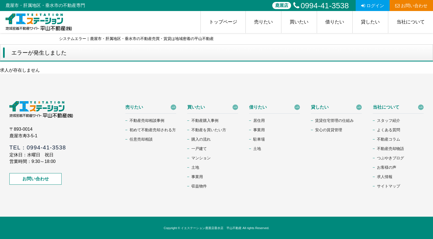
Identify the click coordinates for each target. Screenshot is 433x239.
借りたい (334, 22)
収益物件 (199, 186)
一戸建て (199, 148)
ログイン (372, 5)
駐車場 (259, 139)
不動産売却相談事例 (147, 120)
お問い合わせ (411, 5)
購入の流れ (201, 139)
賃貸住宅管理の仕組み (334, 120)
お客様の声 (386, 167)
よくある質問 (388, 130)
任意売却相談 (141, 139)
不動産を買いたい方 (208, 130)
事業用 (197, 176)
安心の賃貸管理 (328, 130)
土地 (195, 167)
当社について (411, 22)
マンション (201, 158)
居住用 (259, 120)
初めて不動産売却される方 (153, 130)
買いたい (299, 22)
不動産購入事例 (204, 120)
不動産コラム (388, 139)
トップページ (223, 22)
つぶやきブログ (390, 158)
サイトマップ (388, 186)
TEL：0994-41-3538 (37, 147)
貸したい (370, 22)
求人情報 (384, 176)
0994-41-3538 (321, 6)
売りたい (263, 22)
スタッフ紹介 (388, 120)
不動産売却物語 (390, 148)
